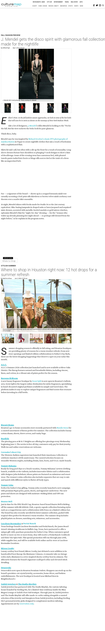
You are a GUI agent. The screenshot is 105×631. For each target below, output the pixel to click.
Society (34, 6)
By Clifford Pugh (5, 48)
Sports (70, 6)
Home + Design (42, 6)
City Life (49, 2)
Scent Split (36, 381)
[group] (7, 108)
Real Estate (74, 2)
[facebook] (94, 5)
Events (76, 6)
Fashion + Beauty (53, 6)
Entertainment (58, 2)
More (81, 6)
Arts (81, 2)
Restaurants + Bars (39, 2)
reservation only (27, 603)
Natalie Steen (62, 428)
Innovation (63, 6)
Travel (67, 2)
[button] (7, 338)
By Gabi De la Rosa (6, 278)
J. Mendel (32, 125)
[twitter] (97, 5)
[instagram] (100, 5)
